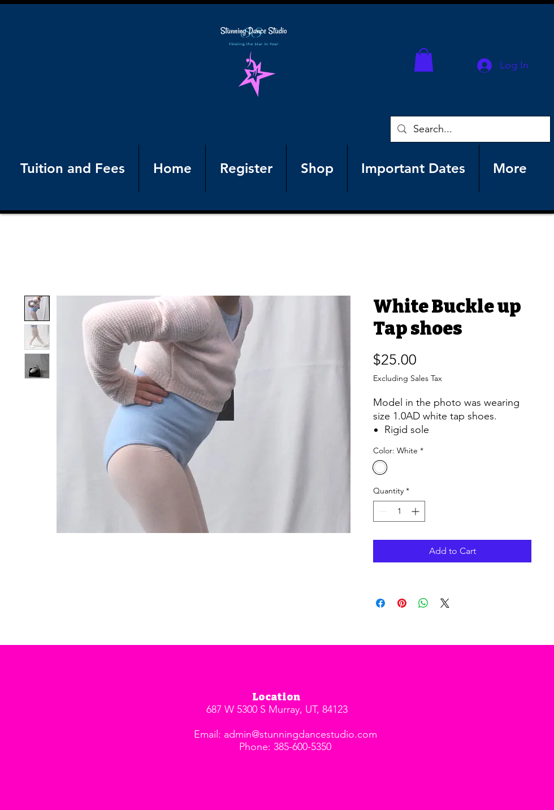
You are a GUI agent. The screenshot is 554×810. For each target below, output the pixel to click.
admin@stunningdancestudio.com (300, 734)
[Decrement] (382, 511)
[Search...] (469, 129)
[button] (424, 60)
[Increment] (416, 511)
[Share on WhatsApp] (423, 603)
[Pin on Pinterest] (402, 603)
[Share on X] (445, 603)
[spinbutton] (399, 511)
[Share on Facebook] (380, 603)
